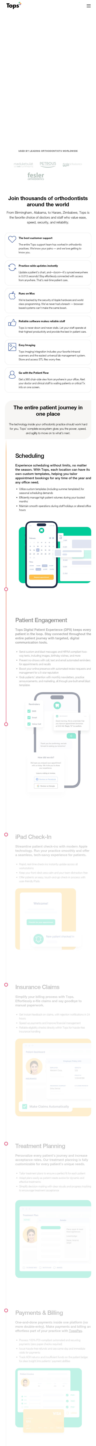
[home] (13, 6)
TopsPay (75, 1331)
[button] (88, 6)
